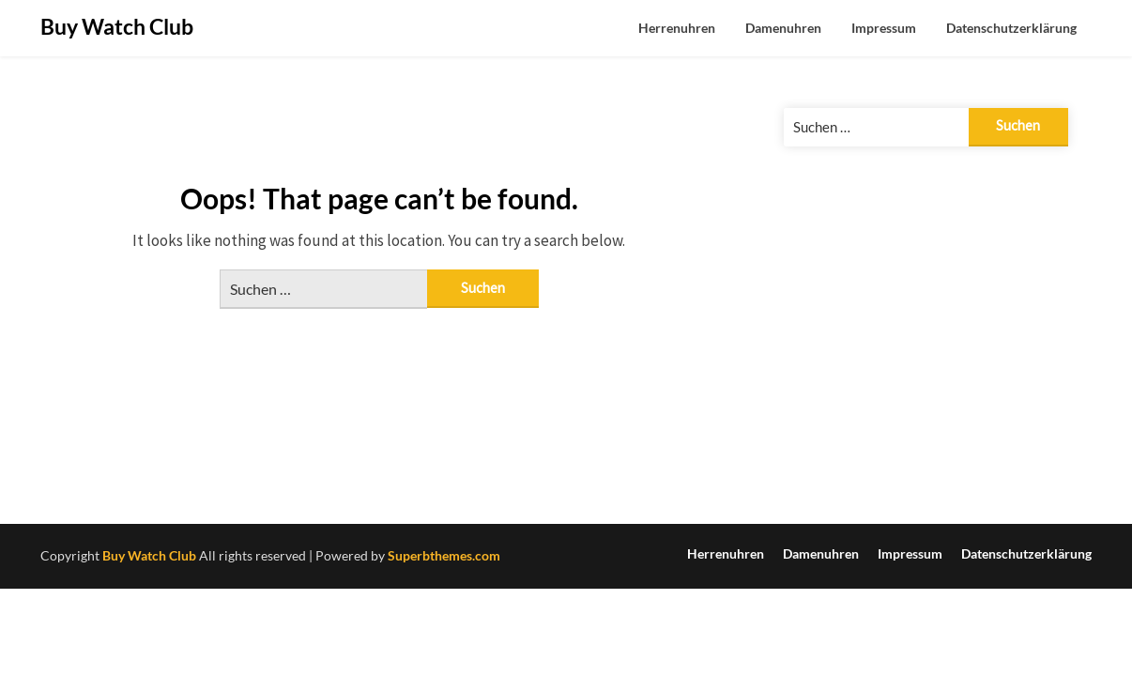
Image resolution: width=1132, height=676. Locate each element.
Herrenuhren (676, 28)
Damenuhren (783, 28)
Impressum (883, 28)
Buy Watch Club (116, 26)
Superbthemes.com (444, 555)
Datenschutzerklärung (1011, 28)
